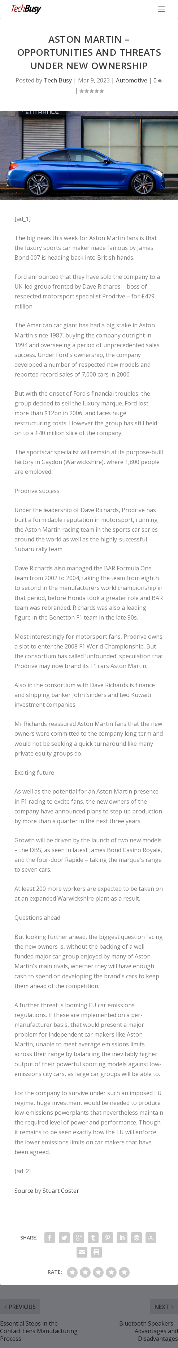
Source (23, 1191)
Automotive (131, 80)
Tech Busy (58, 80)
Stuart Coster (61, 1191)
